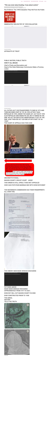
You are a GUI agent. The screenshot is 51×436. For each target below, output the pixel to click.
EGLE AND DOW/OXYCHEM (34, 1)
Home (22, 1)
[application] (16, 77)
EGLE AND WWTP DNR (27, 1)
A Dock (45, 1)
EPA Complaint (41, 1)
